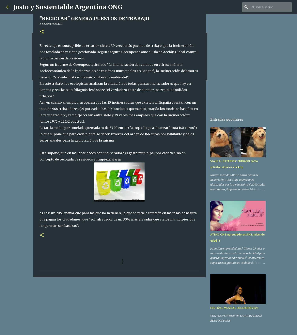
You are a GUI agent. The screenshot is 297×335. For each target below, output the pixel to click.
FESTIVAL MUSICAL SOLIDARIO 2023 (234, 308)
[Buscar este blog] (271, 7)
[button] (41, 32)
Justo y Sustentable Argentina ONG (68, 7)
